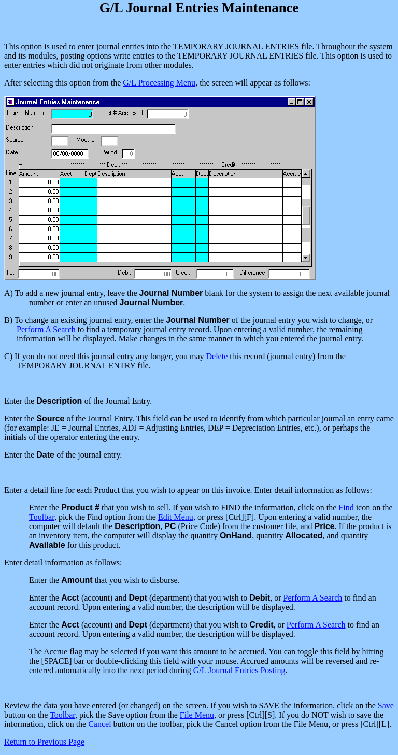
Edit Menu (175, 516)
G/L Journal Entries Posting (239, 670)
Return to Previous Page (44, 741)
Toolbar (41, 516)
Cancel (99, 724)
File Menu (197, 714)
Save (386, 705)
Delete (217, 356)
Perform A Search (46, 329)
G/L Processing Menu (159, 82)
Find (345, 507)
